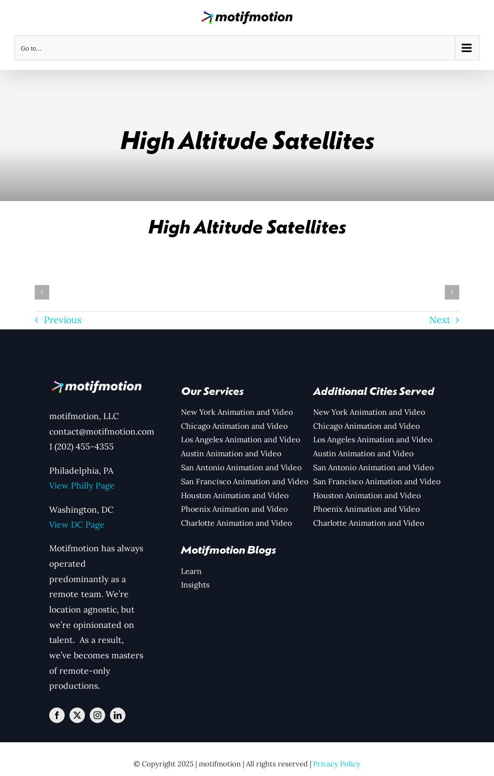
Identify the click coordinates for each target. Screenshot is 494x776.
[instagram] (97, 715)
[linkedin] (117, 715)
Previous (63, 320)
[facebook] (57, 715)
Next (439, 320)
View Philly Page (82, 485)
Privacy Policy (336, 763)
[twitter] (77, 715)
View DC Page (77, 524)
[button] (42, 292)
